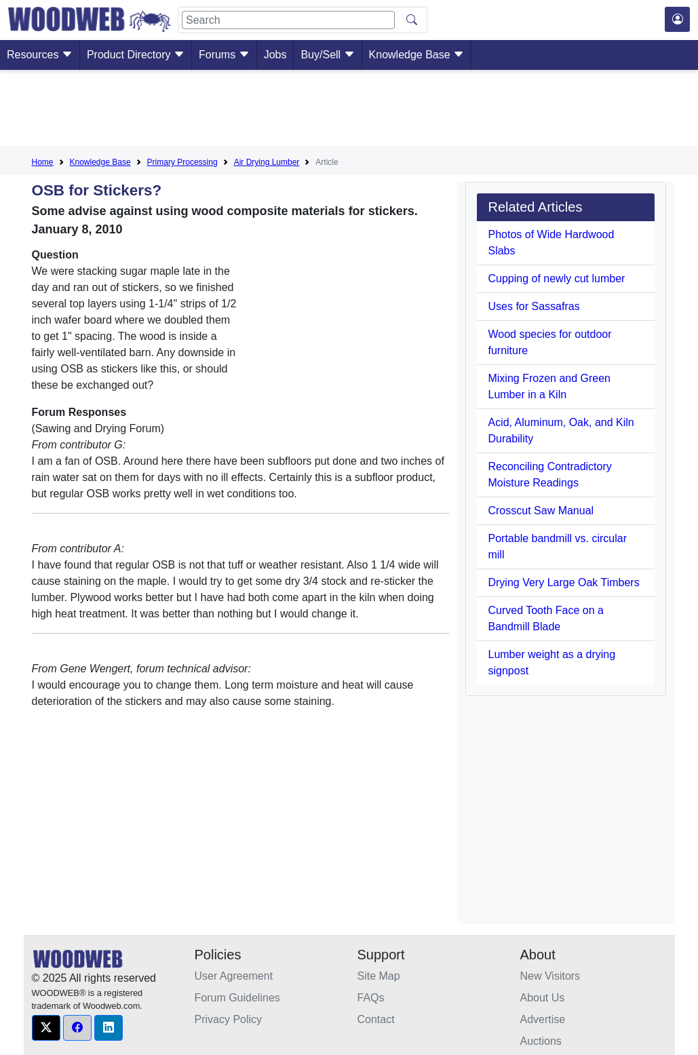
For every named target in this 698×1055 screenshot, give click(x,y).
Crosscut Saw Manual (541, 510)
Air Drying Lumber (267, 162)
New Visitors (550, 976)
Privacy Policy (229, 1019)
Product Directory (136, 54)
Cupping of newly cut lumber (556, 278)
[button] (46, 1028)
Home (43, 162)
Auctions (541, 1041)
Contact (376, 1019)
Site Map (378, 976)
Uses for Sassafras (533, 306)
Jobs (275, 54)
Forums (224, 54)
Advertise (543, 1019)
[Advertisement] (349, 110)
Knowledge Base (417, 54)
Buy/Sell (327, 54)
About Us (542, 997)
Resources (40, 54)
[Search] (288, 20)
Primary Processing (182, 162)
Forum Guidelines (237, 997)
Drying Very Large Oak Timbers (563, 582)
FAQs (371, 997)
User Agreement (234, 976)
